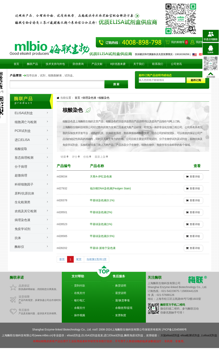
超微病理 (21, 175)
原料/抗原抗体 (24, 193)
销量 (63, 156)
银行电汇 (79, 300)
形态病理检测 (24, 157)
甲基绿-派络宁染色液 (103, 248)
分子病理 (21, 166)
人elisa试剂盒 (209, 335)
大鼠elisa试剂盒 (170, 335)
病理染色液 (22, 220)
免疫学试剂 (22, 229)
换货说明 (120, 285)
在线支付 (79, 293)
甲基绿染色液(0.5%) (102, 236)
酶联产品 (32, 63)
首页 (16, 63)
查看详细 (195, 176)
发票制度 (120, 315)
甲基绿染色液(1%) (101, 224)
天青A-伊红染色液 (101, 176)
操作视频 (79, 315)
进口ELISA (22, 139)
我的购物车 (178, 42)
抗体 (18, 238)
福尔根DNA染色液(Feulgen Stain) (110, 188)
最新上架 (100, 156)
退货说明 (120, 293)
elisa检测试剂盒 (190, 335)
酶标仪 (19, 246)
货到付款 (79, 285)
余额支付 (79, 307)
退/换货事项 (122, 300)
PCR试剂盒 (23, 130)
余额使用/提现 (123, 307)
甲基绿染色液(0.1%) (102, 200)
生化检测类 (22, 202)
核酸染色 (104, 97)
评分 (74, 156)
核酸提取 (21, 148)
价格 (86, 156)
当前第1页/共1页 (96, 259)
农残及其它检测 (26, 211)
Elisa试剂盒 (24, 113)
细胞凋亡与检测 (26, 122)
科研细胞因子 (24, 184)
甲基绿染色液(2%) (101, 212)
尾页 (79, 259)
